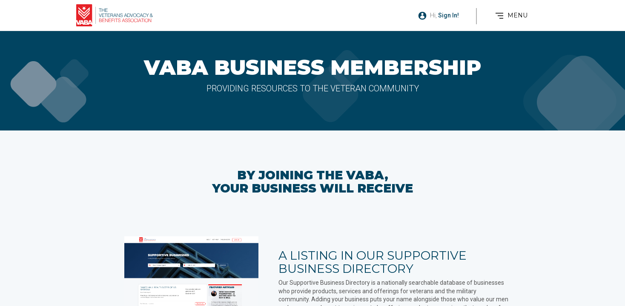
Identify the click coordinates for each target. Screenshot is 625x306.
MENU (517, 15)
